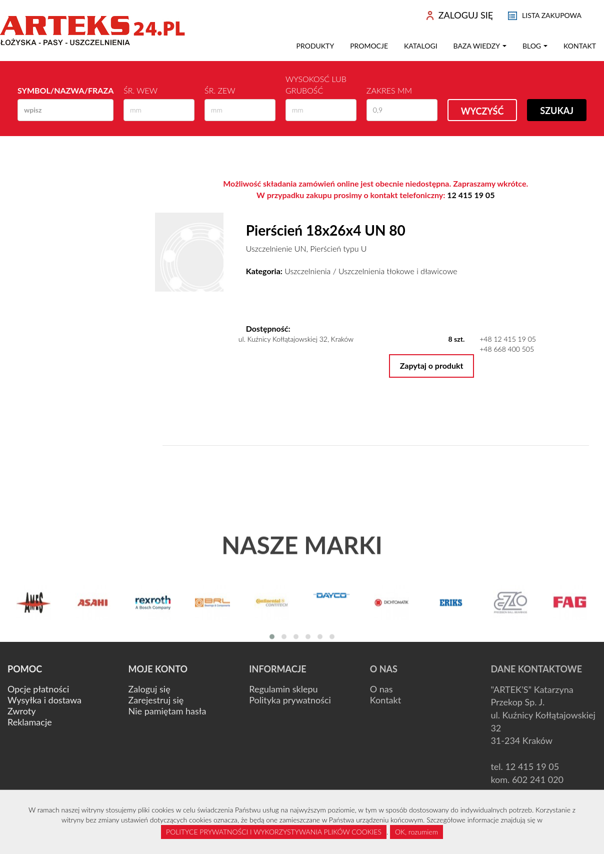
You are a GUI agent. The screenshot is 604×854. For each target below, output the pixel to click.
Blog (535, 46)
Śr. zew (219, 90)
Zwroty (22, 710)
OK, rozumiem (416, 831)
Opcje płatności (38, 688)
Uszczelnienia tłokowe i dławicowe (398, 271)
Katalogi (421, 46)
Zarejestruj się (156, 699)
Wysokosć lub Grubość (316, 84)
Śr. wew (141, 90)
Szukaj (557, 110)
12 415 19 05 (470, 195)
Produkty (315, 46)
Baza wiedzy (480, 46)
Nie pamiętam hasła (167, 710)
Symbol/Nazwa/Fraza (66, 90)
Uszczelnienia (307, 271)
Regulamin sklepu (283, 688)
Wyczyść (482, 111)
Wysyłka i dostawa (45, 699)
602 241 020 (538, 779)
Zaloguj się (149, 688)
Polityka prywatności (290, 699)
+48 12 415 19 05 (508, 339)
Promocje (369, 46)
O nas (381, 688)
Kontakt (580, 46)
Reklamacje (30, 721)
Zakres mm (389, 90)
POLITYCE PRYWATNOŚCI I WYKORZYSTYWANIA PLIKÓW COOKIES (274, 831)
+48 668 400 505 (507, 349)
